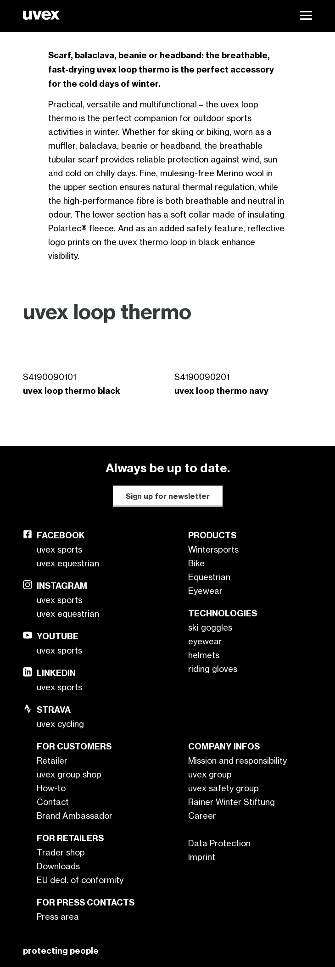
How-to (51, 788)
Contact (53, 802)
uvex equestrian (68, 563)
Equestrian (209, 577)
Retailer (52, 760)
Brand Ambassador (74, 815)
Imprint (201, 857)
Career (202, 815)
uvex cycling (60, 724)
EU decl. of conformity (80, 880)
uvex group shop (69, 774)
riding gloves (212, 669)
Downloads (58, 866)
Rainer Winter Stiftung (231, 802)
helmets (203, 655)
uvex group (210, 774)
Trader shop (61, 852)
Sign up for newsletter (168, 496)
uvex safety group (223, 788)
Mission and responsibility (237, 760)
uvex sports (59, 549)
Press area (58, 916)
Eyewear (205, 591)
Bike (196, 563)
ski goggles (210, 627)
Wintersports (213, 549)
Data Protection (219, 843)
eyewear (205, 641)
